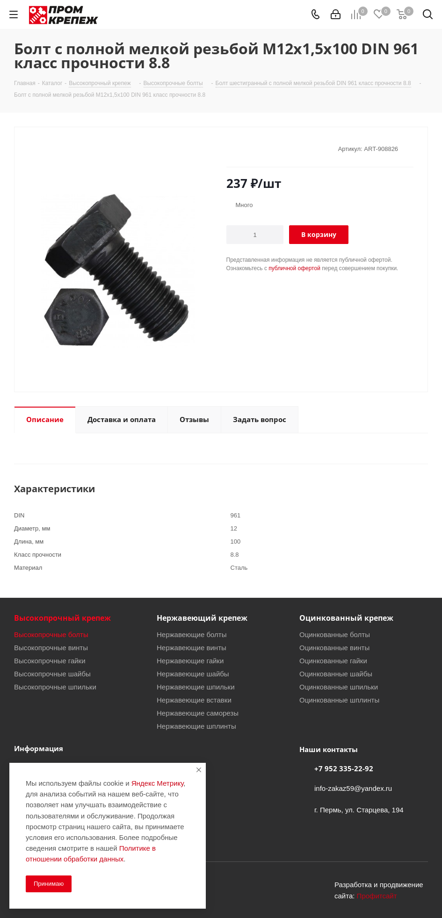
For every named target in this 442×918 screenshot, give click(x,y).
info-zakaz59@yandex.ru (353, 788)
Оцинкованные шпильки (338, 686)
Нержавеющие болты (192, 634)
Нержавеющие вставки (194, 699)
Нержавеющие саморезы (198, 712)
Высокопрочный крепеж (62, 618)
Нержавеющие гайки (190, 660)
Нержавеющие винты (191, 647)
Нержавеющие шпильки (196, 686)
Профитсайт (377, 895)
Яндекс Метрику (157, 783)
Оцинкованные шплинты (339, 699)
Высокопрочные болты (51, 634)
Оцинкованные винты (334, 647)
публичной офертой (294, 268)
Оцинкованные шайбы (335, 673)
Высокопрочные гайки (50, 660)
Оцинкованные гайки (333, 660)
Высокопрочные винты (51, 647)
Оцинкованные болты (334, 634)
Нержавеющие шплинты (196, 726)
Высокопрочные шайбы (52, 673)
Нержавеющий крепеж (202, 618)
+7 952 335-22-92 (343, 768)
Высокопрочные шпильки (55, 686)
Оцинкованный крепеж (346, 618)
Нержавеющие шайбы (193, 673)
